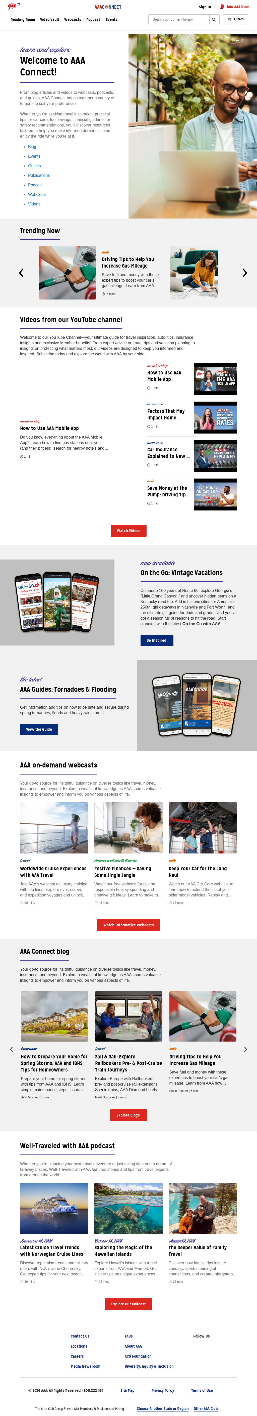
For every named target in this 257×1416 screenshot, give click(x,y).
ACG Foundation (138, 1356)
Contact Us (80, 1336)
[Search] (180, 19)
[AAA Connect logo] (108, 7)
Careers (77, 1356)
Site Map (127, 1390)
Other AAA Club (206, 1408)
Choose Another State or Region (162, 1408)
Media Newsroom (85, 1366)
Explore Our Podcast (128, 1304)
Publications (39, 175)
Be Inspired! (157, 640)
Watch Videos (128, 530)
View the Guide (39, 729)
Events (111, 20)
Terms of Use (202, 1390)
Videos (34, 204)
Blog (32, 147)
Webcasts (37, 194)
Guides (34, 166)
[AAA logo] (14, 6)
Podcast (35, 185)
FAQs (129, 1336)
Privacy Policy (163, 1390)
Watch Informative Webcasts (128, 925)
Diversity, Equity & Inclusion (149, 1366)
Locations (79, 1346)
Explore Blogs (128, 1115)
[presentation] (21, 273)
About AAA (133, 1346)
